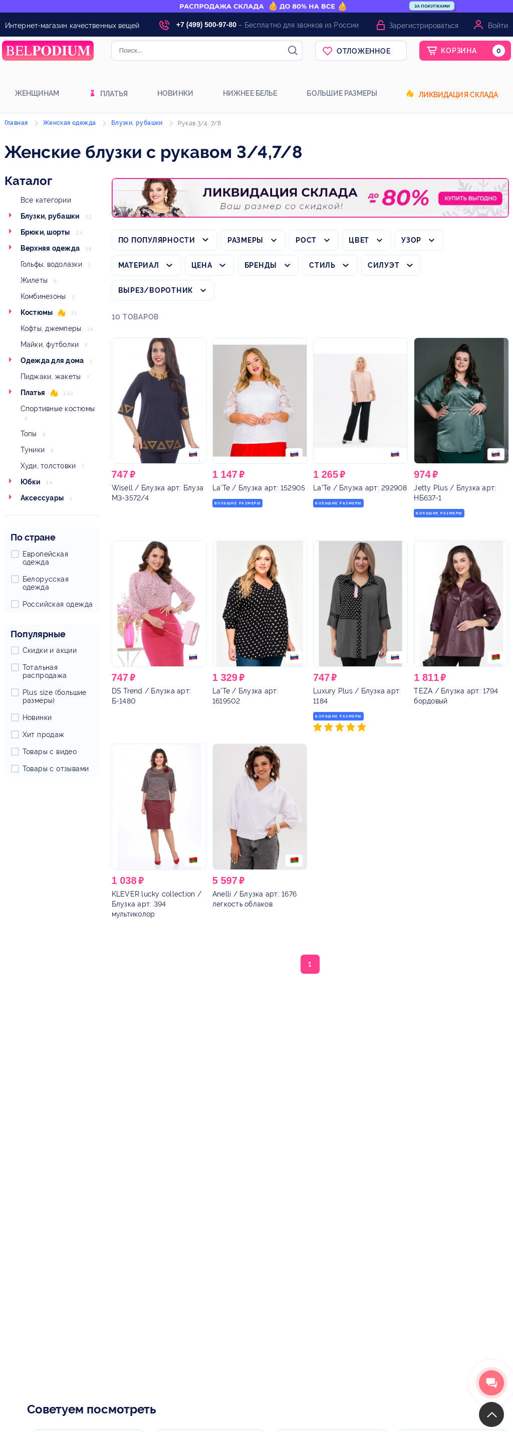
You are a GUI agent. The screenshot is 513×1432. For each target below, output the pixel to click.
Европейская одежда (45, 558)
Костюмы (37, 312)
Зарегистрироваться (423, 26)
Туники (33, 450)
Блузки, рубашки (50, 216)
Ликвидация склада (458, 95)
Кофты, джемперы (51, 328)
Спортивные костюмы (58, 409)
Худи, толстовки (48, 466)
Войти (498, 26)
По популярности (156, 240)
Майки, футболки (50, 344)
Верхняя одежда (50, 248)
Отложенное (364, 51)
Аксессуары (42, 498)
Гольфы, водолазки (51, 264)
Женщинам (37, 93)
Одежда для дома (52, 360)
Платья (114, 94)
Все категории (46, 200)
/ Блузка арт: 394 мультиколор (156, 904)
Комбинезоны (43, 296)
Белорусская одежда (46, 583)
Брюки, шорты (45, 232)
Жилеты (34, 280)
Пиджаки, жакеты (51, 377)
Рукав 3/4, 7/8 (199, 123)
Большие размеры (342, 93)
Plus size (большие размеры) (55, 696)
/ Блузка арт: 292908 (360, 488)
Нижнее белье (250, 93)
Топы (29, 434)
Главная (16, 122)
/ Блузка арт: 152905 (259, 488)
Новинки (175, 93)
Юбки (31, 482)
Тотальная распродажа (45, 671)
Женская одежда (69, 122)
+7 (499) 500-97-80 (206, 25)
